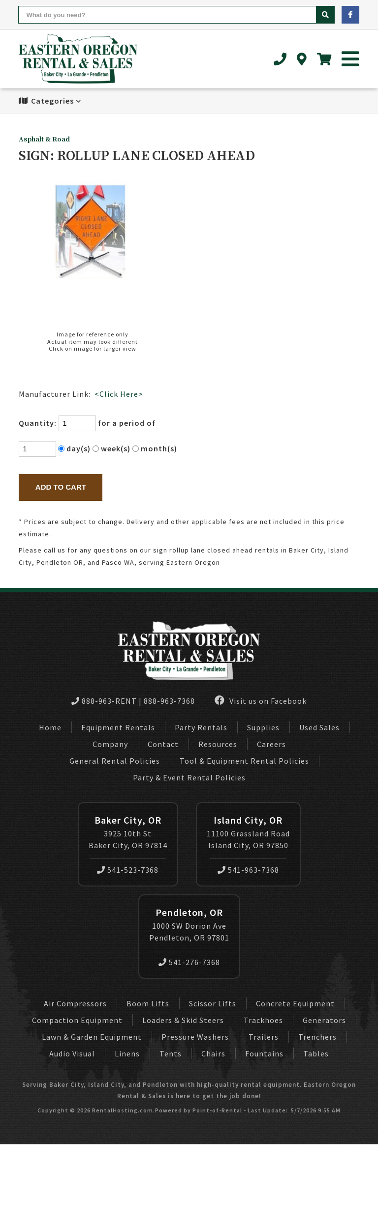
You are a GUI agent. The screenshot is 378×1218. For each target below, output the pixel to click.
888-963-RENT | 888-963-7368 (133, 701)
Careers (271, 744)
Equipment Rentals (118, 727)
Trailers (264, 1037)
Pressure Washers (195, 1037)
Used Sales (319, 727)
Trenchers (317, 1037)
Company (110, 744)
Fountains (264, 1053)
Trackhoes (263, 1020)
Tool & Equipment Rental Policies (244, 761)
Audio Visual (72, 1053)
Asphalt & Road (44, 139)
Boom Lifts (147, 1003)
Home (50, 727)
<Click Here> (118, 394)
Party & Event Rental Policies (189, 777)
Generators (324, 1020)
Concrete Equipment (295, 1003)
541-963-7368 (248, 870)
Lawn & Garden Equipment (92, 1037)
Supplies (263, 727)
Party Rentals (201, 727)
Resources (217, 744)
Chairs (213, 1053)
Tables (316, 1053)
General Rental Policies (114, 761)
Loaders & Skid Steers (183, 1020)
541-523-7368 (127, 870)
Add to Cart (60, 487)
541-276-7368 (189, 962)
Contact (163, 744)
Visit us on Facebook (261, 700)
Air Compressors (75, 1003)
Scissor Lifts (212, 1003)
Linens (127, 1053)
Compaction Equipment (77, 1020)
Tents (170, 1053)
